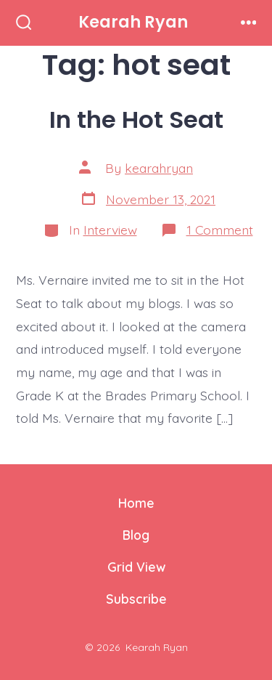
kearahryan (159, 168)
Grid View (136, 567)
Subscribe (136, 599)
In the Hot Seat (136, 119)
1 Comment (219, 230)
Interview (110, 230)
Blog (136, 535)
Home (136, 503)
